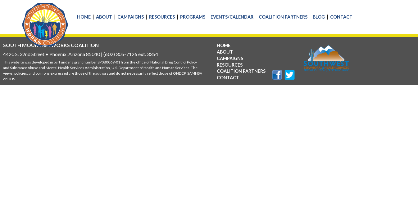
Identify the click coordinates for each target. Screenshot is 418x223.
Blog (319, 17)
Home (84, 17)
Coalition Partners (283, 17)
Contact (341, 17)
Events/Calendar (232, 17)
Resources (162, 17)
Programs (192, 17)
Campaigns (130, 17)
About (104, 17)
